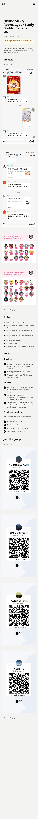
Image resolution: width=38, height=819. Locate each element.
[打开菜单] (34, 4)
